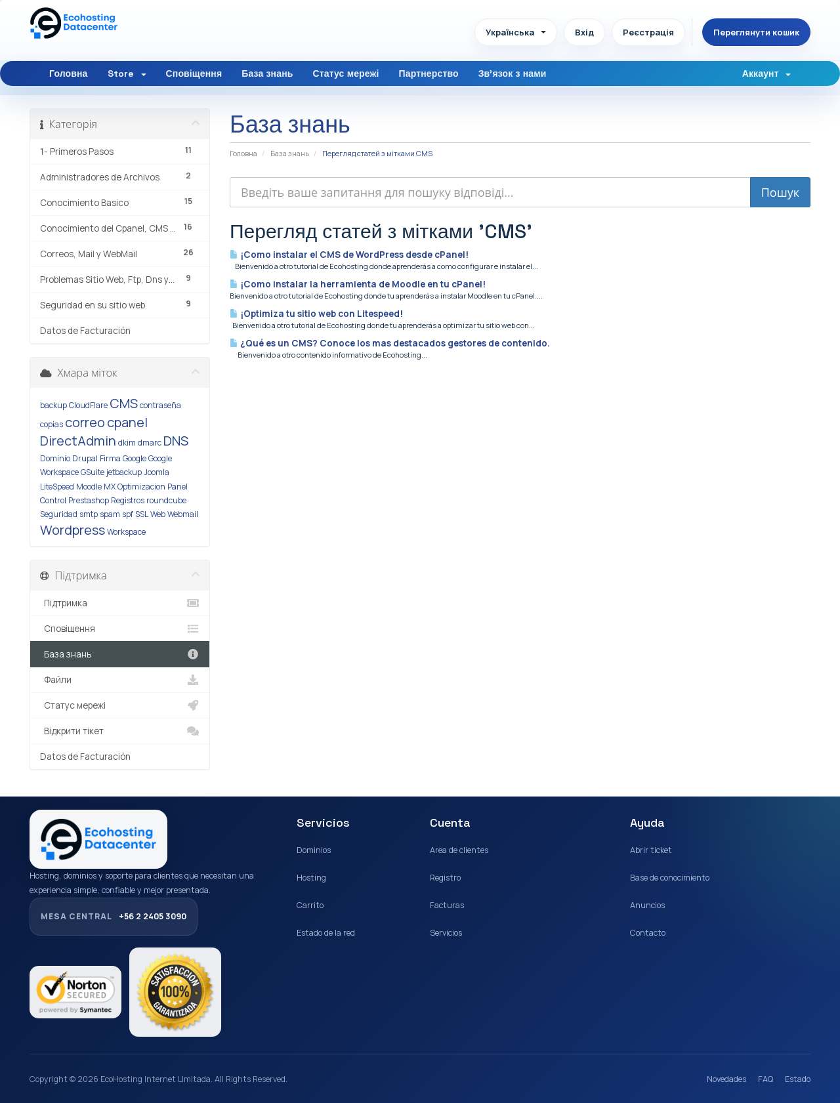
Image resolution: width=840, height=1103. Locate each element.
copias (51, 424)
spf (127, 514)
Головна (68, 73)
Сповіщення (194, 73)
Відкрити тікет (120, 731)
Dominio (55, 458)
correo (85, 422)
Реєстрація (648, 32)
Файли (120, 680)
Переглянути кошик (756, 32)
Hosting (311, 877)
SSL (141, 514)
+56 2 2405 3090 (113, 916)
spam (110, 514)
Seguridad (58, 514)
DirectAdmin (78, 440)
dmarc (149, 442)
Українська (516, 32)
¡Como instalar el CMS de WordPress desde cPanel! (349, 254)
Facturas (447, 905)
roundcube (166, 500)
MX (110, 486)
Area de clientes (459, 850)
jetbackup (124, 472)
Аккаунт (766, 73)
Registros (127, 500)
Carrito (310, 905)
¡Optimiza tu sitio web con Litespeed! (316, 314)
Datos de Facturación (85, 331)
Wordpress (72, 530)
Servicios (446, 932)
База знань (267, 73)
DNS (175, 440)
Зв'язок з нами (512, 73)
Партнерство (429, 73)
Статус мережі (345, 73)
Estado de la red (326, 932)
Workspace (126, 531)
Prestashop (88, 500)
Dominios (314, 850)
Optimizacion (141, 486)
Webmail (182, 514)
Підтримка (120, 603)
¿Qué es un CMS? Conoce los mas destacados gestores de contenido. (390, 343)
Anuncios (647, 905)
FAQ (765, 1079)
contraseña (160, 405)
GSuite (92, 472)
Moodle (89, 486)
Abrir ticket (651, 850)
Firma (110, 458)
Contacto (647, 932)
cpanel (127, 422)
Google (134, 458)
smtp (88, 514)
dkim (127, 442)
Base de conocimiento (669, 877)
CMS (124, 403)
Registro (445, 877)
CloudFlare (88, 405)
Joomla (156, 472)
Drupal (85, 458)
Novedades (726, 1079)
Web (157, 514)
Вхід (584, 32)
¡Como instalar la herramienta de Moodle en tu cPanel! (358, 284)
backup (53, 405)
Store (127, 73)
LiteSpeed (57, 486)
